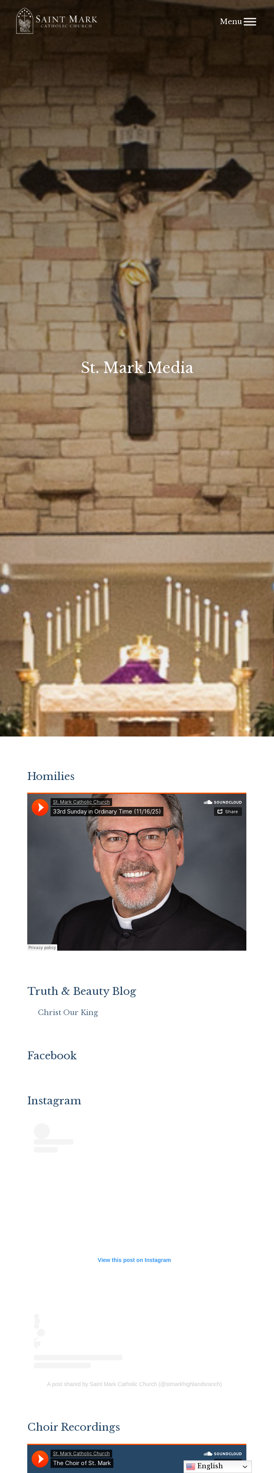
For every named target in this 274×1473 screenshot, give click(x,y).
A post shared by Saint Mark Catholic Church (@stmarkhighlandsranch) (134, 1384)
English (204, 1466)
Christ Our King (68, 1012)
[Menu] (250, 21)
